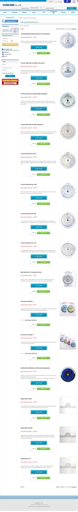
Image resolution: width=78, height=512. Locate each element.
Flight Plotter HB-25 (26, 398)
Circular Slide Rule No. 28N (28, 213)
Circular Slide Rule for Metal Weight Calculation (34, 93)
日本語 (67, 2)
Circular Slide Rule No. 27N (28, 243)
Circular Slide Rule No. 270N (29, 184)
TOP (21, 18)
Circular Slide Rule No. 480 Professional (32, 124)
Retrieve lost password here (7, 73)
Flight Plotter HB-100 (26, 428)
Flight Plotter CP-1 (26, 458)
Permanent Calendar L (27, 301)
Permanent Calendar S (27, 334)
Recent (62, 29)
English (74, 2)
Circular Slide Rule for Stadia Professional (32, 63)
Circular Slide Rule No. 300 (28, 153)
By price (58, 29)
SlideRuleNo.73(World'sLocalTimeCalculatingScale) (35, 368)
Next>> (23, 29)
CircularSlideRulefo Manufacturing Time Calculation (35, 34)
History (5, 56)
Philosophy (6, 52)
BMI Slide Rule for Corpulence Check (31, 272)
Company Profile (7, 54)
